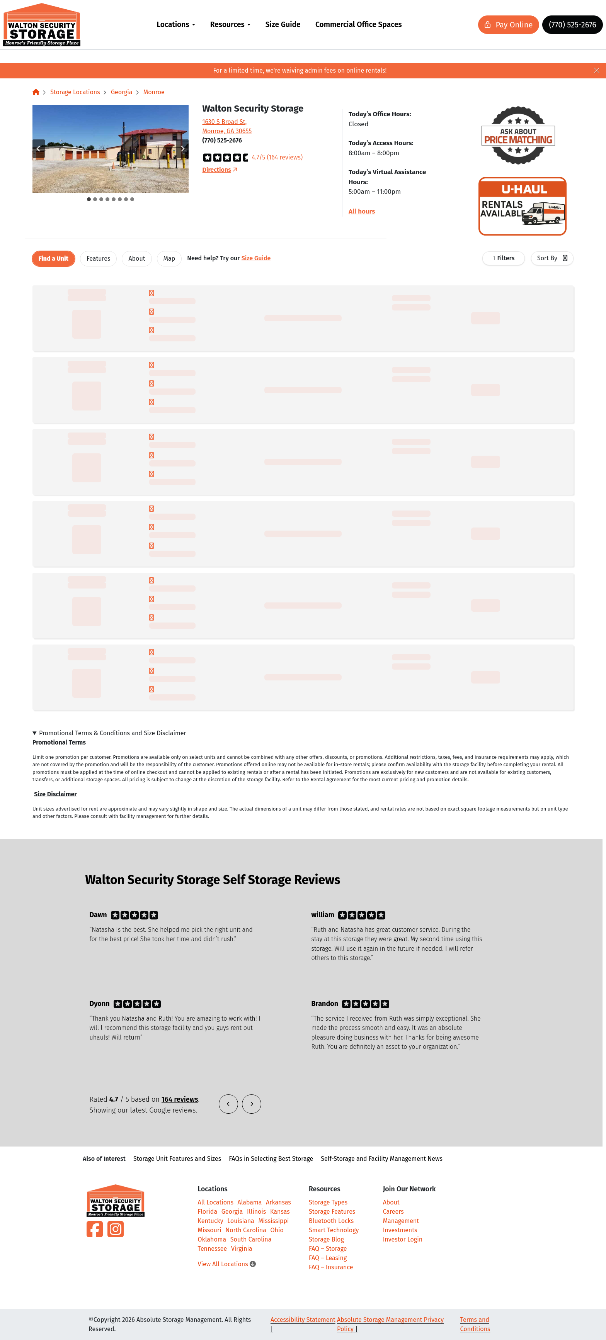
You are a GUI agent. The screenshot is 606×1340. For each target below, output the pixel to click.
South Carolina (251, 1239)
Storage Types (328, 1202)
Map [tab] (169, 258)
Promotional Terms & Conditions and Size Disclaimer (112, 733)
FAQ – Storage (328, 1248)
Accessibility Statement (303, 1319)
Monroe (154, 92)
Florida (208, 1211)
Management (401, 1221)
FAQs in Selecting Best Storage (271, 1158)
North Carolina (245, 1230)
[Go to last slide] (38, 148)
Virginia (241, 1248)
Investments (400, 1230)
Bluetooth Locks (331, 1221)
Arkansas (278, 1202)
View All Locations (227, 1264)
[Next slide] (182, 148)
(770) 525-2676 (548, 24)
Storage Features (332, 1211)
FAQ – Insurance (331, 1267)
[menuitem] (176, 24)
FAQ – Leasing (328, 1258)
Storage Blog (326, 1239)
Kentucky (210, 1221)
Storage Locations (75, 92)
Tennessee (212, 1248)
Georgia (122, 92)
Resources (227, 24)
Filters (506, 258)
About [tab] (136, 258)
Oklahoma (212, 1239)
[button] (110, 149)
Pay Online (484, 24)
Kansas (280, 1211)
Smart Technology (334, 1230)
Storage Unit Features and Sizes (177, 1158)
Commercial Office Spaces (358, 24)
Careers (393, 1211)
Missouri (209, 1230)
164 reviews (180, 1099)
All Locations (215, 1202)
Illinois (256, 1211)
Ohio (277, 1230)
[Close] (597, 70)
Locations (173, 24)
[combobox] (552, 258)
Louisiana (240, 1221)
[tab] (89, 199)
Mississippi (273, 1221)
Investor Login (402, 1239)
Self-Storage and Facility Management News (382, 1158)
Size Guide (283, 24)
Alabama (250, 1202)
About (391, 1202)
